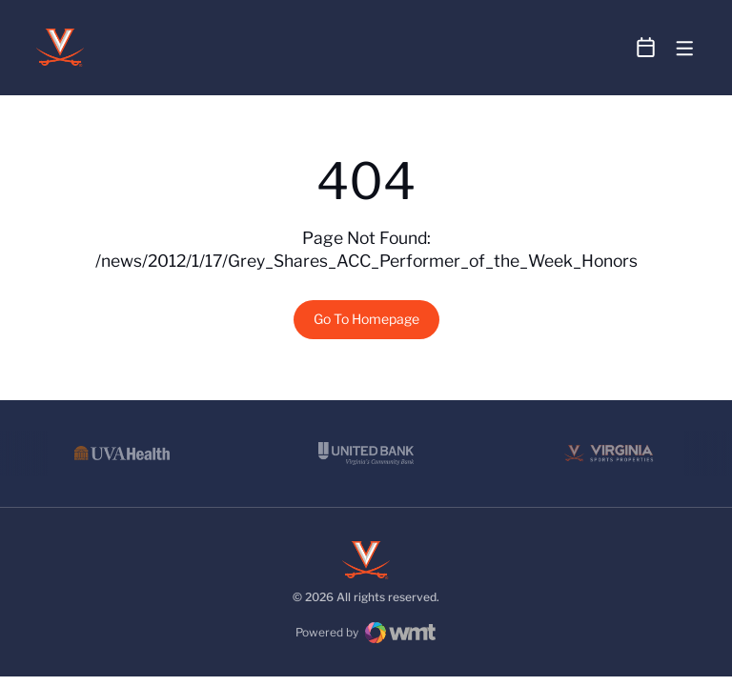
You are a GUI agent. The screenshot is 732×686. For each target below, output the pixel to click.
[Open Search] (609, 48)
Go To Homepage (366, 319)
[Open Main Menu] (684, 49)
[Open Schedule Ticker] (646, 47)
